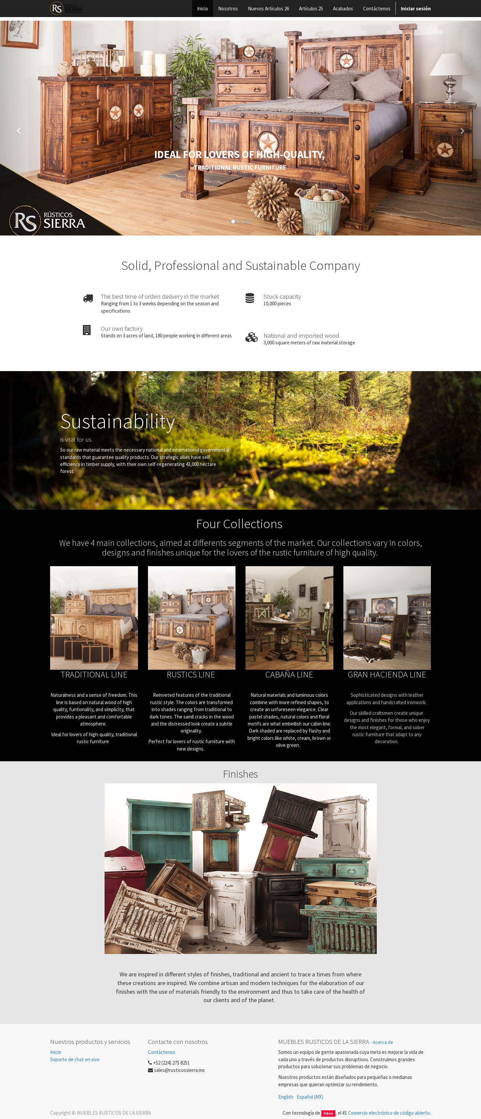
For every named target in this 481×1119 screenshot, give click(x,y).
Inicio (55, 1052)
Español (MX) (310, 1097)
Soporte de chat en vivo (75, 1059)
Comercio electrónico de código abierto (389, 1113)
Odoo (328, 1113)
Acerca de (383, 1042)
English (285, 1097)
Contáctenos (161, 1052)
